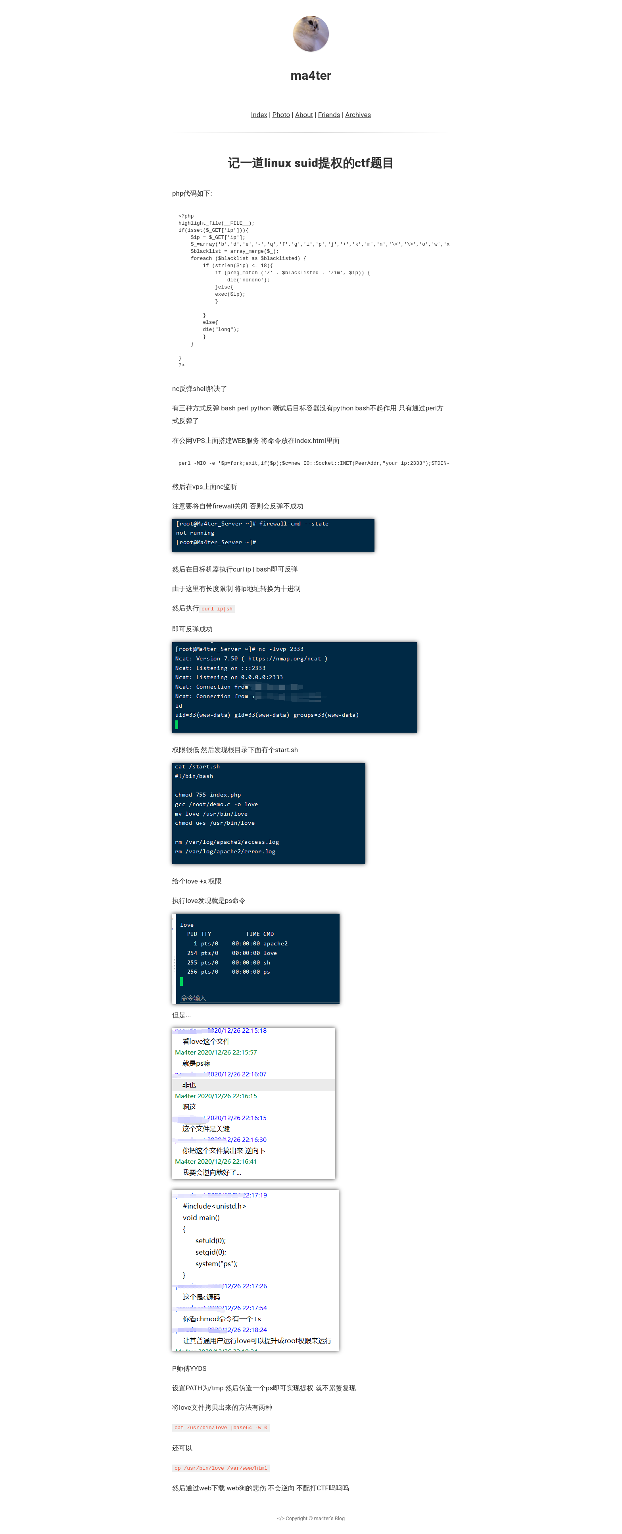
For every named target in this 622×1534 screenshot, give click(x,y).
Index (259, 115)
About (304, 115)
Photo (281, 115)
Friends (329, 115)
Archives (358, 115)
